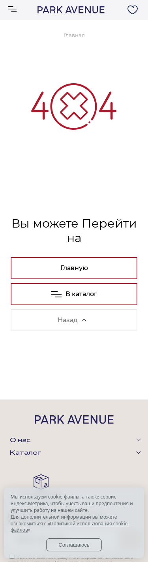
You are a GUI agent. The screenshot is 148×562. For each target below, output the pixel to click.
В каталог (74, 294)
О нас (20, 440)
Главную (74, 268)
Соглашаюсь (74, 545)
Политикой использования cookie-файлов (70, 527)
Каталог (25, 453)
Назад (72, 320)
